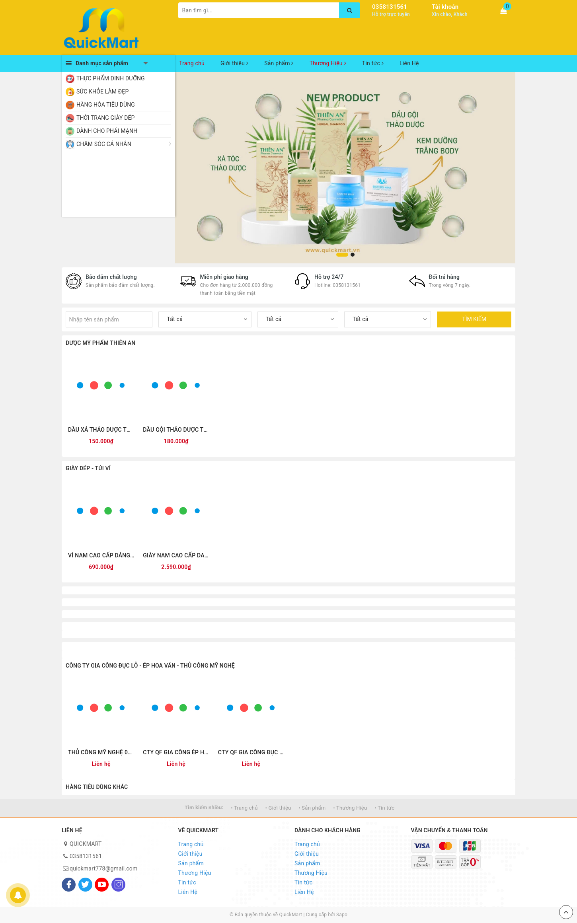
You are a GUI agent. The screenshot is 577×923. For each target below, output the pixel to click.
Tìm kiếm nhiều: (204, 807)
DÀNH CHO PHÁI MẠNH (106, 131)
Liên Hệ (409, 63)
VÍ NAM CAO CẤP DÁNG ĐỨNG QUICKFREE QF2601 (101, 555)
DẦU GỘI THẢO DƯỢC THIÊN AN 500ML (176, 429)
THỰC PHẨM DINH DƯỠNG (110, 78)
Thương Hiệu (328, 63)
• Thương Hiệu (350, 808)
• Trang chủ (244, 808)
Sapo (341, 914)
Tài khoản (445, 6)
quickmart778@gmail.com (104, 868)
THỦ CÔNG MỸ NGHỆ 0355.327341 (101, 752)
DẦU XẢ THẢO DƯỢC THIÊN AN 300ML (101, 429)
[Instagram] (118, 885)
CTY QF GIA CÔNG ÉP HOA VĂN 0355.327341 (176, 752)
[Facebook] (69, 885)
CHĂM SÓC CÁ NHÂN (103, 144)
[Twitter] (85, 885)
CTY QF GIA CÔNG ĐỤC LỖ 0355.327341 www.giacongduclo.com (251, 752)
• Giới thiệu (278, 808)
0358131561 (389, 6)
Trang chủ (192, 63)
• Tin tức (384, 808)
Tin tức (373, 63)
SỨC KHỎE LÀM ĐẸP (102, 91)
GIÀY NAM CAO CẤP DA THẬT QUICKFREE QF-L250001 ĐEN (176, 555)
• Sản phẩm (312, 808)
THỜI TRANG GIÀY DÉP (105, 118)
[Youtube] (102, 885)
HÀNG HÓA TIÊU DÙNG (105, 104)
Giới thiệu (234, 63)
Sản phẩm (279, 63)
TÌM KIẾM (474, 319)
